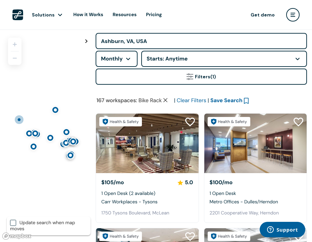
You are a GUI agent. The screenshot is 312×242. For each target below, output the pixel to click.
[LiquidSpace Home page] (17, 14)
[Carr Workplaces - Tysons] (147, 143)
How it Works (88, 15)
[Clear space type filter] (165, 100)
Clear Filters (191, 100)
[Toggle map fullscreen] (86, 41)
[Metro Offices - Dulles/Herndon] (255, 143)
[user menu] (293, 15)
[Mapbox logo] (17, 236)
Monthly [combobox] (112, 58)
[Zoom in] (14, 44)
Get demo (263, 15)
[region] (45, 136)
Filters (201, 77)
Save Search (226, 100)
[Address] (201, 41)
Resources (125, 15)
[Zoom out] (14, 58)
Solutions (43, 15)
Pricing (154, 15)
